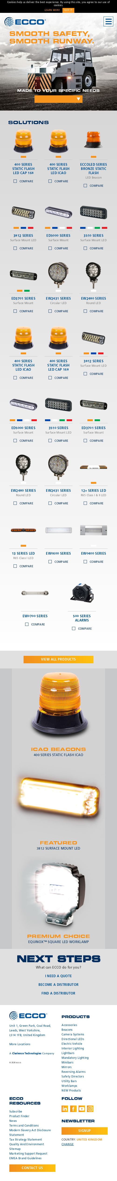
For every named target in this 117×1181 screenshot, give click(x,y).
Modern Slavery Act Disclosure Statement (30, 1133)
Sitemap (15, 1149)
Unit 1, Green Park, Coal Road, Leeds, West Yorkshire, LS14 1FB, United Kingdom (30, 1031)
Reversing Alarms (74, 1072)
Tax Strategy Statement (25, 1139)
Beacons (67, 1030)
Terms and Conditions (24, 1125)
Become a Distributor (58, 985)
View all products (58, 659)
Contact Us (32, 1168)
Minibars (67, 1062)
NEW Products (71, 1090)
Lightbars (68, 1053)
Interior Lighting (73, 1048)
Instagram (90, 1109)
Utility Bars (69, 1081)
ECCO (25, 22)
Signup (84, 1131)
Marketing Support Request (28, 1153)
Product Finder (19, 1116)
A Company (31, 1053)
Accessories (69, 1025)
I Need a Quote (58, 976)
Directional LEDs (73, 1039)
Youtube (82, 1109)
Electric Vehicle (72, 1044)
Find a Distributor (58, 993)
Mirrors (67, 1067)
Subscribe (15, 1111)
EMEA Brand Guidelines (25, 1158)
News (13, 1121)
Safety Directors (73, 1076)
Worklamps (69, 1086)
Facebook (73, 1109)
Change (68, 1144)
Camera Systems (73, 1034)
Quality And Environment (26, 1144)
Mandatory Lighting (75, 1058)
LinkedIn (65, 1109)
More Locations (19, 1044)
